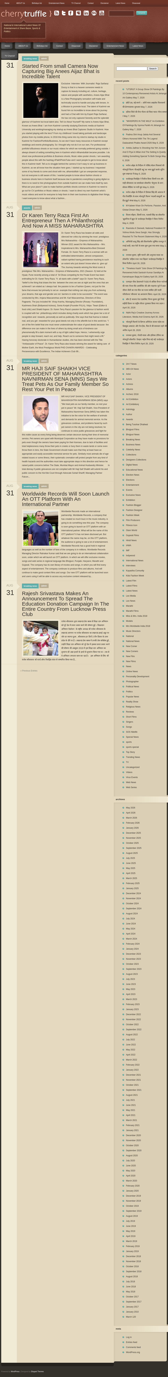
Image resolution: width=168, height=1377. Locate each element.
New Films (131, 661)
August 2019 (132, 1216)
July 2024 (130, 918)
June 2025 (131, 863)
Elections (130, 480)
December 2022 (133, 1014)
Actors (129, 379)
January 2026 (132, 828)
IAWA (128, 545)
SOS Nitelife (131, 732)
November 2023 (133, 959)
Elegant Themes (37, 1371)
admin (44, 58)
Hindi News (131, 540)
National (130, 636)
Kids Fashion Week (135, 575)
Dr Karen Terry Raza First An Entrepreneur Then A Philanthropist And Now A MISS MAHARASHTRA (62, 220)
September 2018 (134, 1271)
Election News (132, 475)
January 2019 (132, 1251)
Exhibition (130, 500)
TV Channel (76, 3)
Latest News (120, 3)
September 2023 (134, 969)
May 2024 (130, 929)
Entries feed (131, 1342)
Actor (128, 374)
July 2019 (130, 1221)
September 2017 (134, 1302)
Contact (91, 3)
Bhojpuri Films (132, 429)
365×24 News (132, 369)
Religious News (133, 707)
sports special (132, 747)
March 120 (131, 1317)
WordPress (15, 1371)
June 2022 (131, 1044)
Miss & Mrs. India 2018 (136, 616)
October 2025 (132, 843)
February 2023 (133, 1004)
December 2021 (133, 1075)
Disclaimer (105, 3)
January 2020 (132, 1191)
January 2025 (132, 888)
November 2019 (133, 1201)
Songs (129, 727)
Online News (132, 671)
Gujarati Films (132, 535)
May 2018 (130, 1291)
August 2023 (132, 974)
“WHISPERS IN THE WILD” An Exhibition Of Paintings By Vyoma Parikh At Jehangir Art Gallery (144, 125)
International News (134, 560)
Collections (131, 454)
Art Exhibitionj (132, 404)
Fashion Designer (134, 510)
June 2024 (131, 923)
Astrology (130, 409)
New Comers (132, 651)
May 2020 (130, 1170)
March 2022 (131, 1060)
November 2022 (133, 1019)
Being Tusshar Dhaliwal (137, 424)
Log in (129, 1337)
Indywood (130, 555)
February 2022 (133, 1065)
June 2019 (131, 1226)
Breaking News (30, 59)
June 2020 (131, 1165)
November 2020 (133, 1140)
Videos (129, 772)
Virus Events (132, 777)
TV (127, 762)
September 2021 (134, 1090)
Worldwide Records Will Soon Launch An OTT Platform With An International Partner (65, 499)
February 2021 (133, 1125)
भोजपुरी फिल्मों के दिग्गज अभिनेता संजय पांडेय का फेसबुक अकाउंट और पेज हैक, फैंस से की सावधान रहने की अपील (145, 326)
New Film (130, 656)
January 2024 (132, 949)
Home (7, 3)
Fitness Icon (131, 525)
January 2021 (132, 1130)
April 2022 (130, 1055)
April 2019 (130, 1236)
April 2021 (130, 1115)
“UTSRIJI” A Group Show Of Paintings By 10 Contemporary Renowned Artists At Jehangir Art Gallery (145, 93)
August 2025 (132, 853)
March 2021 (131, 1120)
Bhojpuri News (132, 434)
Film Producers (133, 520)
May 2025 (130, 868)
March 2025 (131, 878)
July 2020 (130, 1160)
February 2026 (133, 823)
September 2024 (134, 908)
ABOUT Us (20, 3)
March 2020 (131, 1181)
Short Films (131, 717)
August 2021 (132, 1095)
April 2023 (130, 994)
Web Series (131, 787)
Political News (132, 686)
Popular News (132, 696)
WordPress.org (133, 1352)
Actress (129, 384)
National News (132, 641)
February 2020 (133, 1186)
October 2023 (132, 964)
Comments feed (133, 1347)
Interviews (130, 565)
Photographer (132, 681)
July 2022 (130, 1039)
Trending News (133, 757)
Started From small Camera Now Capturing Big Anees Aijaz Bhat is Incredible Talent (61, 71)
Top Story (130, 752)
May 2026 (130, 808)
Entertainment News (56, 3)
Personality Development (137, 676)
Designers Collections (136, 460)
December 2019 (133, 1196)
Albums (129, 389)
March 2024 (131, 939)
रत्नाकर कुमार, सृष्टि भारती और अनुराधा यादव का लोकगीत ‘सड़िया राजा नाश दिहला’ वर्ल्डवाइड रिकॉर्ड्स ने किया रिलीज (143, 259)
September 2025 (134, 848)
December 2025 (133, 833)
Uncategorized (132, 767)
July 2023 (130, 979)
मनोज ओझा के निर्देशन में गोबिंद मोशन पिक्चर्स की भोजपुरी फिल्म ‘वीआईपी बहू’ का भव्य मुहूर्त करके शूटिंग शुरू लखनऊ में (144, 169)
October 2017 (132, 1296)
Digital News (132, 465)
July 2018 (130, 1281)
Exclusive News (133, 495)
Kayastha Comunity (135, 570)
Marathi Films (132, 611)
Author (129, 414)
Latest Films (131, 586)
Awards (27, 208)
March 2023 (131, 999)
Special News (132, 737)
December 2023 (133, 954)
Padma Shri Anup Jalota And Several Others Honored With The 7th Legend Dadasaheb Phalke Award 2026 (141, 138)
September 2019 (134, 1211)
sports (129, 742)
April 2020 (130, 1175)
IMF (128, 550)
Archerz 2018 (132, 394)
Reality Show (132, 701)
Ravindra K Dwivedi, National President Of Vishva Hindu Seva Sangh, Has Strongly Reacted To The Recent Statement (144, 232)
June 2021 (131, 1105)
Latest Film (131, 581)
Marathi (129, 606)
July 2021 (130, 1100)
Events (129, 490)
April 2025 (130, 873)
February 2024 (133, 944)
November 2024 (133, 898)
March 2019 (131, 1241)
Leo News (130, 601)
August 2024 (132, 913)
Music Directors (133, 631)
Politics (129, 691)
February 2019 (133, 1246)
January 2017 (132, 1307)
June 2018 (131, 1286)
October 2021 (132, 1085)
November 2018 (133, 1261)
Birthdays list (37, 3)
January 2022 (132, 1070)
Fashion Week (132, 515)
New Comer (131, 646)
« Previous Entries (28, 671)
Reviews (130, 712)
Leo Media (131, 596)
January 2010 (132, 1312)
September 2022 (134, 1029)
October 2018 (132, 1266)
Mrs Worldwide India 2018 (138, 626)
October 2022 (132, 1024)
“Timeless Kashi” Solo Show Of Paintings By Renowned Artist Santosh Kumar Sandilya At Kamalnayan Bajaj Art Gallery (145, 272)
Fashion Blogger (133, 505)
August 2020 (132, 1155)
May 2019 (130, 1231)
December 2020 (133, 1135)
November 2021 (133, 1080)
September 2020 (134, 1150)
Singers (129, 722)
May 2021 (130, 1110)
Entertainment (132, 485)
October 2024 (132, 903)
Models (129, 621)
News (128, 666)
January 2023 (132, 1009)
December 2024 (133, 893)
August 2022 (132, 1034)
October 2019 (132, 1206)
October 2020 (132, 1145)
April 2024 (130, 934)
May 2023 (130, 989)
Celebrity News (133, 449)
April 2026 (130, 813)
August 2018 (132, 1276)
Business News (133, 444)
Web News (131, 782)
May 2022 (130, 1049)
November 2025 (133, 838)
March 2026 (131, 818)
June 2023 (131, 984)
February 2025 (133, 883)
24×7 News (131, 364)
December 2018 (133, 1256)
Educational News (134, 470)
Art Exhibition (132, 399)
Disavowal (136, 3)
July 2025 (130, 858)
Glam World (131, 530)
